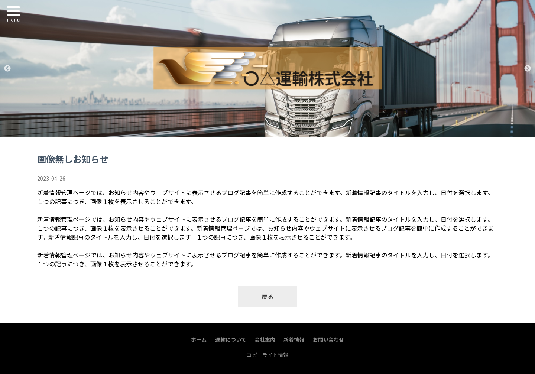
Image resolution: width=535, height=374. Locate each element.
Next (527, 68)
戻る (267, 296)
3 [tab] (278, 133)
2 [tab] (267, 133)
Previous (7, 68)
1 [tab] (256, 133)
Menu (15, 12)
